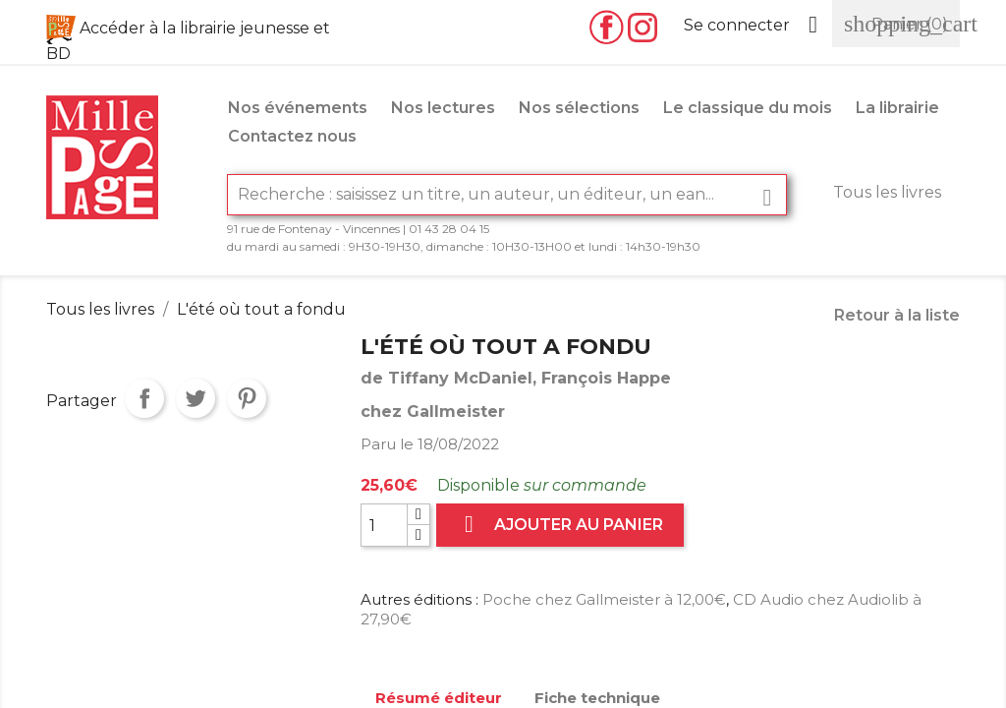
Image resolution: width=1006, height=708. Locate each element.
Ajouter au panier (560, 524)
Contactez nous (292, 136)
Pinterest (246, 398)
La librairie (897, 107)
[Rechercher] (507, 194)
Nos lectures (443, 107)
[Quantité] (384, 525)
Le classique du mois (747, 107)
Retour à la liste (897, 315)
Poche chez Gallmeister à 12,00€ (604, 599)
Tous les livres (887, 192)
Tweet (195, 398)
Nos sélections (579, 107)
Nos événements (297, 107)
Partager (144, 398)
